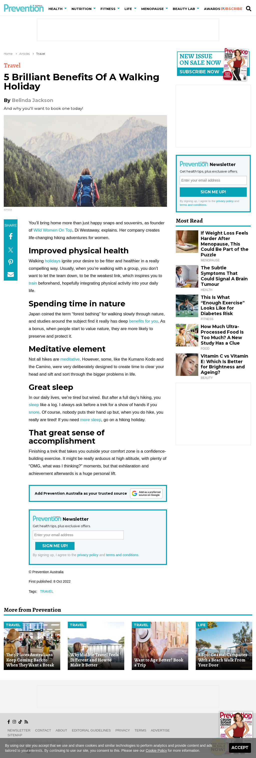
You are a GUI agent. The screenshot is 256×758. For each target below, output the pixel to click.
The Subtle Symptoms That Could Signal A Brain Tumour (224, 276)
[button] (66, 9)
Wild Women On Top (53, 230)
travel (46, 591)
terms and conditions (122, 555)
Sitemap (15, 735)
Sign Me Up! (55, 545)
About (61, 730)
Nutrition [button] (82, 9)
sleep (34, 404)
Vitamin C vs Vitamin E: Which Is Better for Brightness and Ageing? (224, 364)
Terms (140, 730)
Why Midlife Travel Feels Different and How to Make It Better (94, 659)
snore (34, 412)
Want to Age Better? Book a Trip (158, 662)
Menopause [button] (152, 9)
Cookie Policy (156, 750)
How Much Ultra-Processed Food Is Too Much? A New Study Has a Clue (222, 335)
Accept (240, 747)
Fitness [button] (108, 9)
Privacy (123, 730)
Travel (40, 54)
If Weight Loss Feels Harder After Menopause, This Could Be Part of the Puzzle (224, 244)
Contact (43, 730)
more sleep (90, 419)
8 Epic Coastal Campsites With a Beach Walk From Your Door (222, 659)
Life (202, 625)
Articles (24, 54)
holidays (52, 261)
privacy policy (87, 555)
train (33, 283)
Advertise (160, 730)
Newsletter (19, 730)
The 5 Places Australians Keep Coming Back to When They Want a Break (30, 659)
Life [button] (128, 9)
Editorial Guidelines (91, 730)
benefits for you (143, 321)
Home (8, 54)
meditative (70, 359)
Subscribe (231, 9)
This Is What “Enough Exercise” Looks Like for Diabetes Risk (222, 305)
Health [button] (55, 9)
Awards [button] (212, 9)
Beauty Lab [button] (184, 9)
